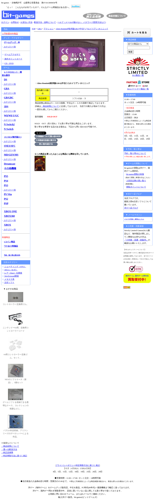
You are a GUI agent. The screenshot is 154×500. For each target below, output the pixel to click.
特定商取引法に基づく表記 (88, 465)
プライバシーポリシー (65, 465)
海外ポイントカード (13, 59)
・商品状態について (50, 106)
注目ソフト (9, 282)
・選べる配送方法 (9, 449)
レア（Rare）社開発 (13, 273)
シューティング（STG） (15, 266)
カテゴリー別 (9, 47)
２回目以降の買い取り (136, 180)
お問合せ (15, 22)
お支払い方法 (26, 22)
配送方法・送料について (45, 22)
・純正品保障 (7, 452)
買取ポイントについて (136, 187)
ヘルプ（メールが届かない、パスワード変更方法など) (81, 22)
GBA (40, 29)
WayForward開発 (11, 276)
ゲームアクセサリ (12, 54)
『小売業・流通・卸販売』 (136, 240)
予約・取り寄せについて (135, 153)
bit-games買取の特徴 (135, 174)
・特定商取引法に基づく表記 (14, 456)
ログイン (5, 22)
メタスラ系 (9, 279)
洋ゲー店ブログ (131, 208)
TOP (33, 29)
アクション (49, 29)
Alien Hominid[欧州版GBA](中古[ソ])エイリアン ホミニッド (82, 29)
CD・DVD (8, 63)
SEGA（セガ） (11, 270)
